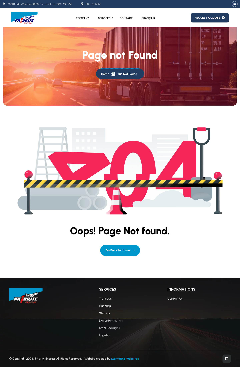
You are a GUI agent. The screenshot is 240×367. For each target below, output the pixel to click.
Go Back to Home (120, 250)
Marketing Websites (125, 359)
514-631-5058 (91, 4)
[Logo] (25, 17)
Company (82, 18)
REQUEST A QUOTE (210, 17)
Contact (126, 18)
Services (104, 18)
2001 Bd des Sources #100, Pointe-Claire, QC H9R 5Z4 (37, 4)
